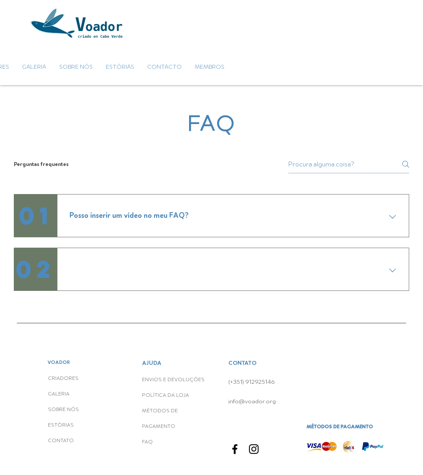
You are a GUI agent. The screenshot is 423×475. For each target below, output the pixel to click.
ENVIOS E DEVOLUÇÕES (173, 380)
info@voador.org (252, 401)
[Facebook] (234, 449)
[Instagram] (253, 449)
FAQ (147, 442)
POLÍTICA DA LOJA (166, 395)
